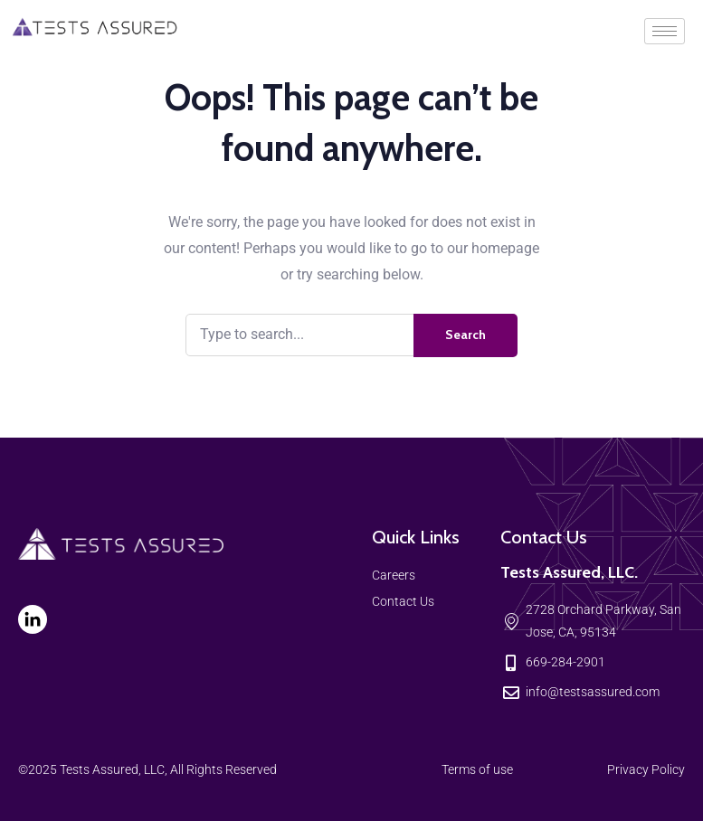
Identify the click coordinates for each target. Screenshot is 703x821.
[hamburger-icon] (664, 31)
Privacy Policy (646, 769)
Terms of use (477, 769)
